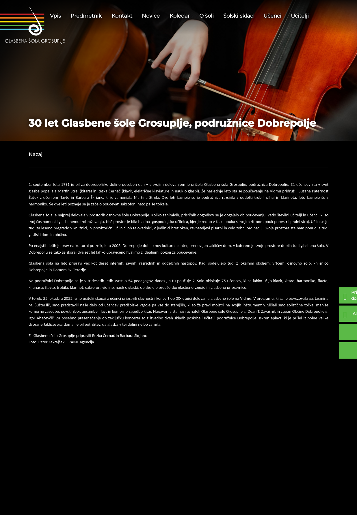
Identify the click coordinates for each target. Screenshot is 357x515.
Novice (151, 16)
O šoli (206, 16)
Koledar (180, 16)
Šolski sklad (238, 16)
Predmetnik (86, 16)
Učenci (272, 16)
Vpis (55, 16)
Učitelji (300, 16)
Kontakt (121, 16)
